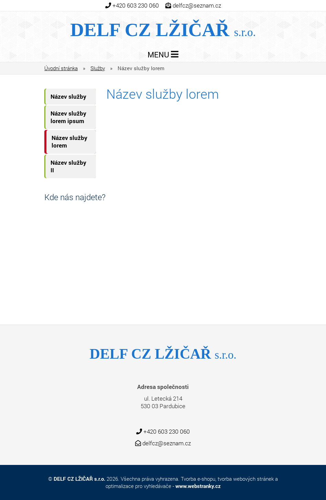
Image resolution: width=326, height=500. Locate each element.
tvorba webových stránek (246, 478)
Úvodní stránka (61, 68)
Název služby (68, 96)
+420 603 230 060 (135, 5)
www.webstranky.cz (198, 485)
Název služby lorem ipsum (68, 117)
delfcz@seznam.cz (197, 5)
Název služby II (68, 166)
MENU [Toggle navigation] (163, 54)
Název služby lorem (69, 141)
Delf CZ (163, 29)
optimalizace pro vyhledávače (138, 485)
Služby (97, 68)
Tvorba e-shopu (198, 478)
